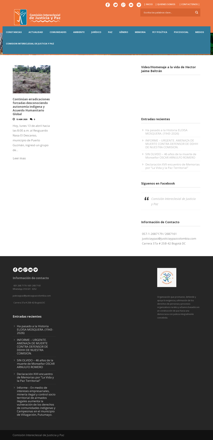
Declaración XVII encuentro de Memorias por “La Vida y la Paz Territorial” (172, 166)
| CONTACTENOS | (189, 4)
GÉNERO (123, 32)
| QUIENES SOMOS (165, 4)
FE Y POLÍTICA (159, 32)
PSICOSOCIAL (181, 32)
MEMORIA (140, 32)
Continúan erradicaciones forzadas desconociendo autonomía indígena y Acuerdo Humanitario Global (31, 106)
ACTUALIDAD (36, 32)
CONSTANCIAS (14, 32)
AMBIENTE (79, 32)
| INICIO (148, 4)
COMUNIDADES (58, 32)
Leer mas (19, 158)
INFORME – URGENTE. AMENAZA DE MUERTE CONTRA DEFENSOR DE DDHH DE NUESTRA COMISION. (171, 143)
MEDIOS (199, 32)
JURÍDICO (96, 32)
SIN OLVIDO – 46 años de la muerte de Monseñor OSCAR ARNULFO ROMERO (170, 155)
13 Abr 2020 (21, 119)
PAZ (110, 32)
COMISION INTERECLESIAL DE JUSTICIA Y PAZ (30, 43)
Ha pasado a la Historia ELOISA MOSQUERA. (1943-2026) (166, 131)
